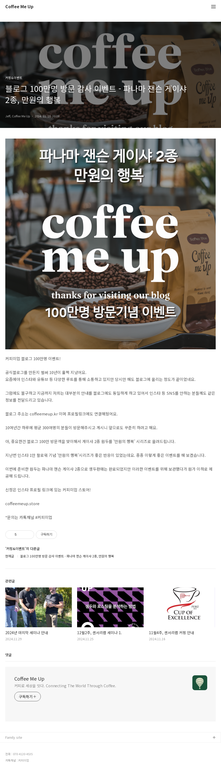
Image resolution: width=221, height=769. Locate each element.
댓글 (8, 654)
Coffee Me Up (19, 7)
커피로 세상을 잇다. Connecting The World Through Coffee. (65, 685)
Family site (13, 737)
